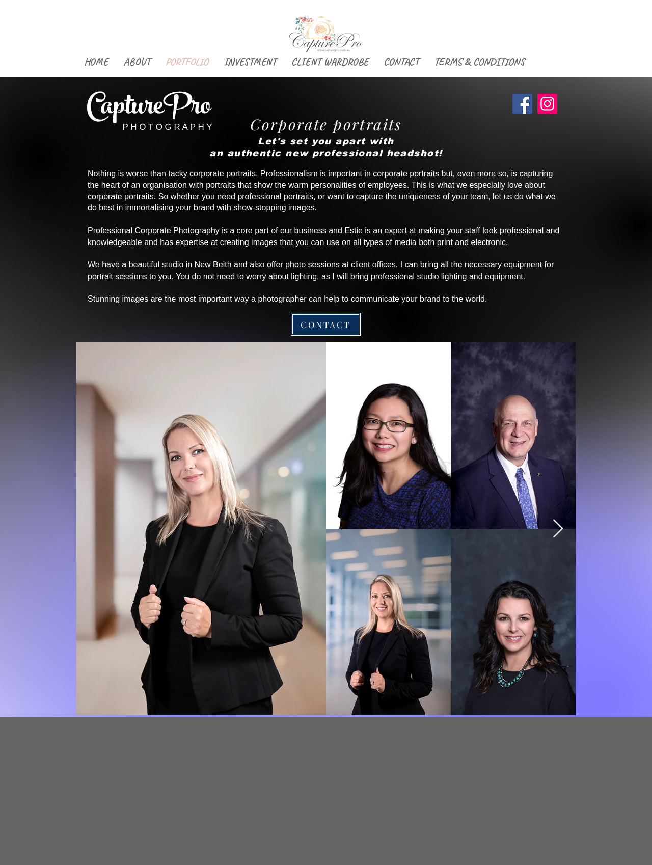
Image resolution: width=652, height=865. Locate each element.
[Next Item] (558, 529)
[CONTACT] (326, 324)
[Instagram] (547, 104)
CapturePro (148, 109)
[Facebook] (522, 104)
